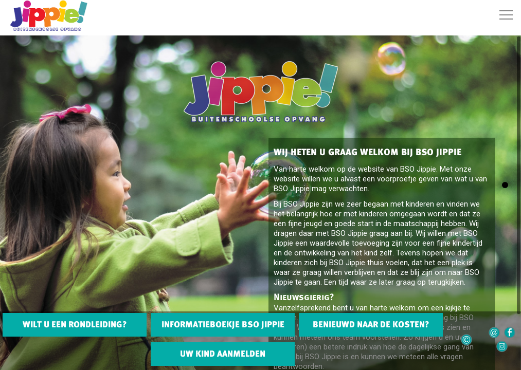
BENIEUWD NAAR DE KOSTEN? (371, 324)
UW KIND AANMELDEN (222, 353)
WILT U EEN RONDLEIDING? (75, 324)
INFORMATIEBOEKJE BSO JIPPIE (222, 324)
